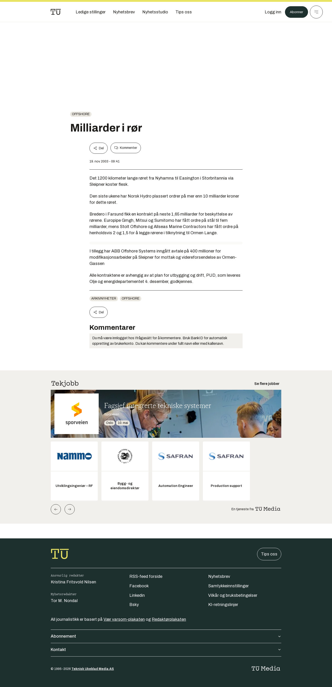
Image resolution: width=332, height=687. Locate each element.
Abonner (295, 12)
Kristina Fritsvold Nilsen (73, 582)
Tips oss (269, 554)
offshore (81, 114)
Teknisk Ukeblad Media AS (92, 669)
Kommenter (125, 148)
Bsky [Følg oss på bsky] (134, 604)
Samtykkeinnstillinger (228, 586)
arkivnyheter (103, 298)
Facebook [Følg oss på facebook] (139, 586)
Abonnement (166, 636)
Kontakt (166, 649)
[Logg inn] (270, 12)
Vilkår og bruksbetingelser (232, 595)
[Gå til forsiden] (56, 12)
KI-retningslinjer (223, 604)
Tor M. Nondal (64, 600)
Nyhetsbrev (219, 576)
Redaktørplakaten (169, 619)
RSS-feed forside (145, 576)
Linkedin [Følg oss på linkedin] (137, 595)
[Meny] (316, 12)
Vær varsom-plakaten (124, 619)
